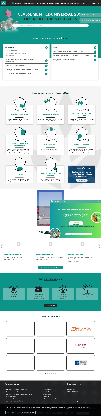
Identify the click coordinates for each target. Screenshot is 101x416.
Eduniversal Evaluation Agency (14, 401)
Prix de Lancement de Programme (16, 53)
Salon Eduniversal (10, 396)
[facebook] (67, 401)
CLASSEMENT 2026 (20, 4)
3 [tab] (49, 373)
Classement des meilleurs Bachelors (16, 390)
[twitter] (71, 401)
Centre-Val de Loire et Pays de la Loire (82, 115)
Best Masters (71, 390)
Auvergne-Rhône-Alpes (19, 115)
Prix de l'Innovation (12, 50)
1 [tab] (45, 373)
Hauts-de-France (50, 145)
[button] (26, 4)
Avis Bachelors (47, 392)
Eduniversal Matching (11, 399)
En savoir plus (50, 305)
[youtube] (77, 401)
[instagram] (81, 401)
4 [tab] (51, 373)
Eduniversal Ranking (73, 392)
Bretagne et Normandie (50, 115)
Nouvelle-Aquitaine (81, 145)
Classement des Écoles (50, 399)
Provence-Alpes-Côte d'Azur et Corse (50, 175)
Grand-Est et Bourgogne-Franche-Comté (19, 145)
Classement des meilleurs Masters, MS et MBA (19, 394)
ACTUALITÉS (92, 4)
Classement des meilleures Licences (16, 392)
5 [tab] (54, 373)
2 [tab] (47, 373)
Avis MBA (46, 396)
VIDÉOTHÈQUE (43, 4)
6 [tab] (56, 373)
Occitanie (19, 175)
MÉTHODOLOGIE (33, 4)
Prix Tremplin (10, 55)
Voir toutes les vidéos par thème (50, 268)
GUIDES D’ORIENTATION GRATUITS (59, 4)
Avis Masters (47, 394)
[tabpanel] (20, 346)
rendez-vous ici (64, 409)
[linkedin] (74, 401)
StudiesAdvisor (47, 390)
